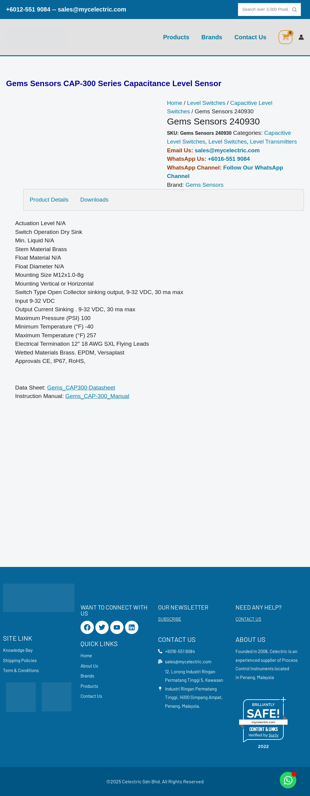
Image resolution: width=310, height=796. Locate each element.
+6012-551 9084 (28, 9)
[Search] (295, 9)
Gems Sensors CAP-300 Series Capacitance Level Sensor (113, 83)
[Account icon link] (301, 37)
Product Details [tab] (49, 199)
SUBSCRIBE (169, 619)
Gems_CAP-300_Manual (97, 396)
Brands (211, 37)
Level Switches (206, 103)
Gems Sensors (205, 185)
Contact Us (250, 37)
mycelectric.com (263, 722)
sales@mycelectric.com (92, 9)
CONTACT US (248, 619)
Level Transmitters (273, 141)
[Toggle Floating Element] (288, 780)
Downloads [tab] (95, 199)
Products (176, 37)
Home (174, 103)
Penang (247, 677)
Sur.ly (273, 735)
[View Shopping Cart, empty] (285, 37)
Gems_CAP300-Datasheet (81, 387)
